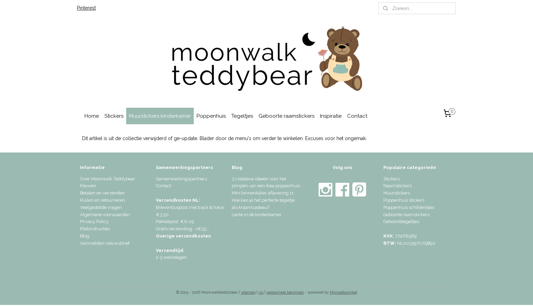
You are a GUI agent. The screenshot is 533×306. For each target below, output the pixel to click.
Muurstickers (396, 193)
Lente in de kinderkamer (257, 214)
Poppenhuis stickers (403, 200)
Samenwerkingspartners (181, 178)
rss (261, 292)
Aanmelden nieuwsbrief (105, 243)
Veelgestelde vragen (101, 207)
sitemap (248, 292)
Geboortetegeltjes (401, 221)
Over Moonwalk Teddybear (107, 178)
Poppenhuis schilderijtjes (408, 207)
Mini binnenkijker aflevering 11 (263, 193)
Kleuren (88, 185)
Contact (357, 116)
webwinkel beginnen (285, 292)
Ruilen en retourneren (102, 200)
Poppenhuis (211, 116)
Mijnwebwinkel (343, 292)
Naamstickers (397, 185)
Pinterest (86, 8)
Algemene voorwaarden (105, 214)
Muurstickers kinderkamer (160, 116)
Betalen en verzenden (102, 193)
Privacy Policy (94, 221)
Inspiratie (331, 116)
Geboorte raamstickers (286, 116)
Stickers (113, 116)
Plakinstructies (95, 228)
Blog (84, 236)
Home (91, 116)
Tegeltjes (242, 116)
